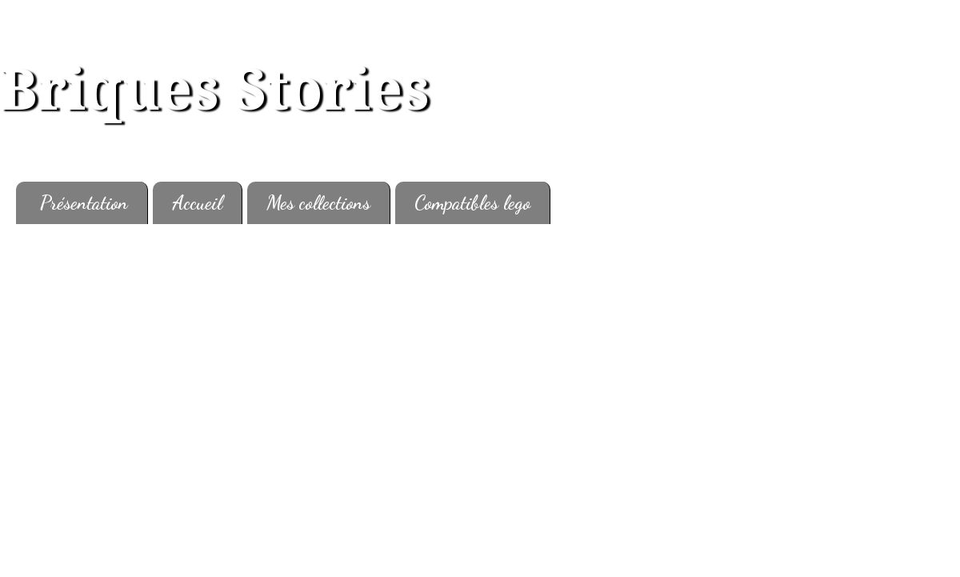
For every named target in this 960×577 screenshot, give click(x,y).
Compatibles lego (472, 202)
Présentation (84, 202)
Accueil (197, 202)
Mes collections (318, 202)
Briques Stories (215, 90)
